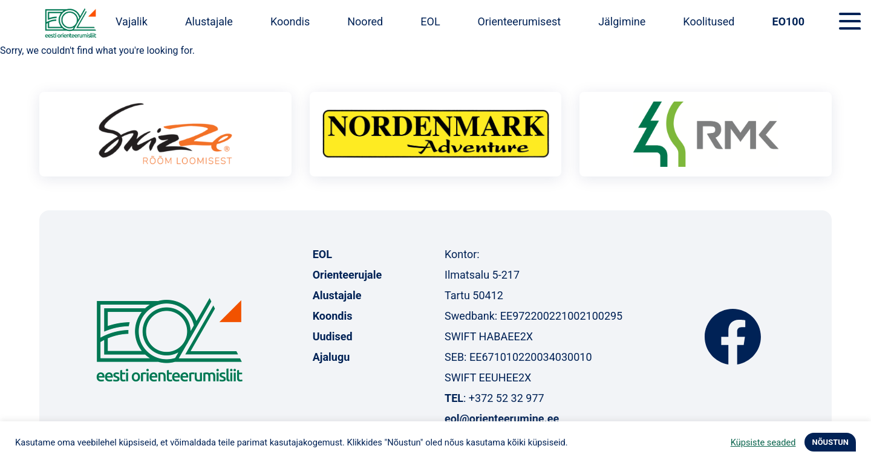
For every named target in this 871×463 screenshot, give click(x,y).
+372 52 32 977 (506, 398)
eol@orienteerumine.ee (502, 418)
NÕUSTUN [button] (830, 442)
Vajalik (132, 21)
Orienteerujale (347, 274)
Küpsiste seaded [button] (763, 442)
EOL (430, 21)
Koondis (290, 21)
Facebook (733, 336)
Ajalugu (331, 357)
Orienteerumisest (519, 21)
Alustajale (209, 21)
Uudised (333, 336)
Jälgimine (621, 21)
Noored (365, 21)
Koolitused (708, 21)
